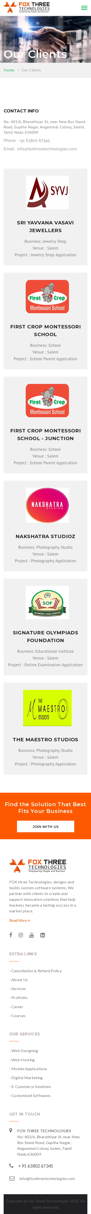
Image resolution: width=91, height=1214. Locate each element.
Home (9, 70)
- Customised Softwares (30, 1095)
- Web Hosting (22, 1059)
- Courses (17, 1015)
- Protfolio (18, 997)
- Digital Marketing (26, 1077)
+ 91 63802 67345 (35, 1166)
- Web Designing (23, 1050)
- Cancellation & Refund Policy (35, 970)
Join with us (45, 827)
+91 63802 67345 (34, 140)
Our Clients (31, 70)
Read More (19, 920)
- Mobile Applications (28, 1068)
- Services (17, 988)
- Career (16, 1006)
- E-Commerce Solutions (30, 1086)
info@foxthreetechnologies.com (47, 149)
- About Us (18, 979)
